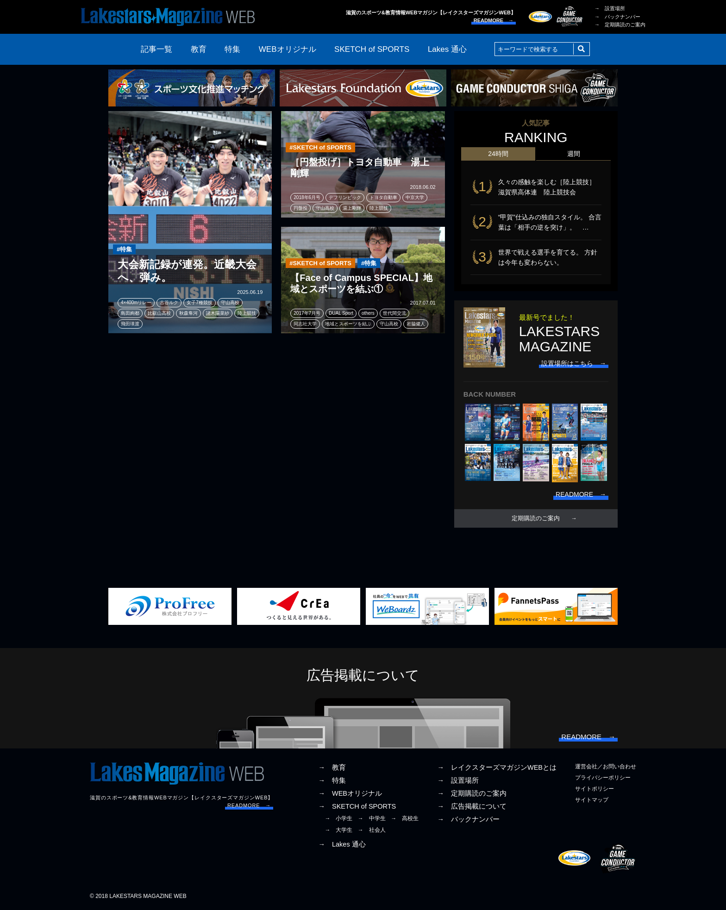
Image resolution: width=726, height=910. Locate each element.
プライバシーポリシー (603, 777)
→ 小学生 (338, 818)
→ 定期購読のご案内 (620, 24)
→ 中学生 (372, 818)
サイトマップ (591, 800)
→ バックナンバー (617, 16)
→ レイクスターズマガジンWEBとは (497, 767)
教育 (199, 49)
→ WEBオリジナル (350, 793)
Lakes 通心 (447, 49)
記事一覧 (156, 49)
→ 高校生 (405, 818)
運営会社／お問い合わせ (605, 766)
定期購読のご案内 (536, 518)
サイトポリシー (594, 788)
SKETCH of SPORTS (371, 49)
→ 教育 (332, 767)
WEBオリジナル (287, 49)
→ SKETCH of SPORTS (357, 806)
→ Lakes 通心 (341, 844)
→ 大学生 (338, 830)
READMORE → (493, 20)
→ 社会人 (372, 830)
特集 (232, 49)
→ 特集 (332, 780)
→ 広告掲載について (472, 806)
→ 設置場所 (610, 8)
